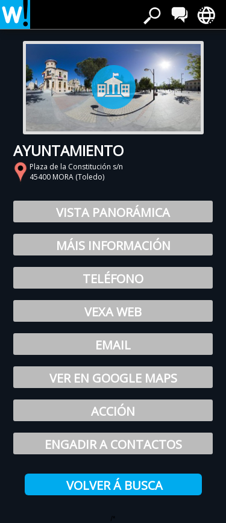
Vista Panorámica (113, 212)
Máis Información (113, 245)
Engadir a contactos (113, 444)
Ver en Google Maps (113, 378)
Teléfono (113, 279)
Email (113, 345)
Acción (113, 411)
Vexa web (113, 312)
